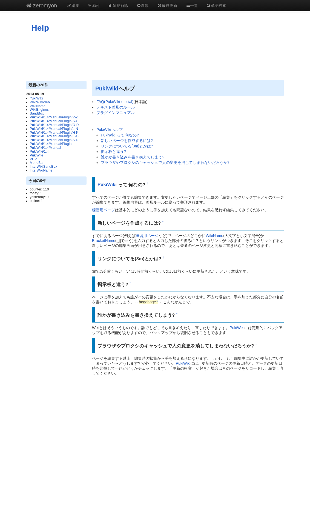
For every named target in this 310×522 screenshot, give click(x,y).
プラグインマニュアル (115, 112)
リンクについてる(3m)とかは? (127, 146)
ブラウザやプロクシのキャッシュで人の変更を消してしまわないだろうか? (165, 162)
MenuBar (37, 163)
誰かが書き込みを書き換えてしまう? (132, 157)
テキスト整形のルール (115, 107)
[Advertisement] (155, 51)
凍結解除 (118, 5)
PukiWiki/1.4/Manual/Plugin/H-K (54, 133)
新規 (142, 5)
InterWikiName (41, 170)
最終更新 (167, 5)
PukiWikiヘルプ (109, 129)
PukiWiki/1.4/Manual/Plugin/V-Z (54, 117)
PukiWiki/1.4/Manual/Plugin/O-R (54, 125)
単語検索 (216, 5)
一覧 (191, 5)
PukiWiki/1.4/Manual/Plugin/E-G (54, 136)
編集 (73, 5)
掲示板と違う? (113, 151)
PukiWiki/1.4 (39, 151)
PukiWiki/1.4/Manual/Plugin (51, 144)
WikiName (37, 106)
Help (40, 27)
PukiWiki (36, 155)
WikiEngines (39, 110)
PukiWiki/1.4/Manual (45, 148)
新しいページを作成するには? (127, 140)
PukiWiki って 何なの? (120, 135)
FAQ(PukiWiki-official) (114, 101)
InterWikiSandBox (43, 167)
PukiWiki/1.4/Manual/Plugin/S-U (54, 121)
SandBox (37, 113)
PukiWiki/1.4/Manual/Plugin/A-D (54, 140)
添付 (93, 5)
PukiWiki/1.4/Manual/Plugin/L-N (54, 129)
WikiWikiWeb (40, 102)
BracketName (103, 240)
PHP (33, 159)
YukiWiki (36, 98)
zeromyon (41, 5)
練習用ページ (103, 210)
